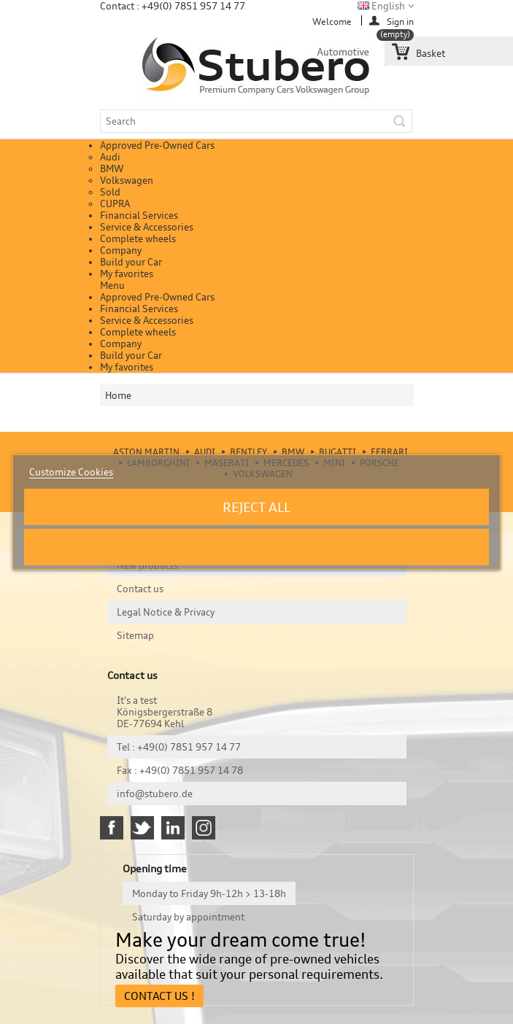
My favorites (126, 273)
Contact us (140, 588)
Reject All (256, 507)
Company (121, 250)
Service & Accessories (146, 227)
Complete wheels (138, 238)
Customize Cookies (71, 472)
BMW (111, 168)
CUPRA (115, 203)
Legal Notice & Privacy (166, 612)
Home (118, 395)
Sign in (400, 21)
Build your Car (131, 262)
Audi (110, 157)
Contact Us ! (159, 996)
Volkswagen (126, 180)
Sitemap (135, 635)
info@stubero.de (155, 793)
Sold (110, 192)
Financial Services (139, 215)
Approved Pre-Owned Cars (157, 145)
